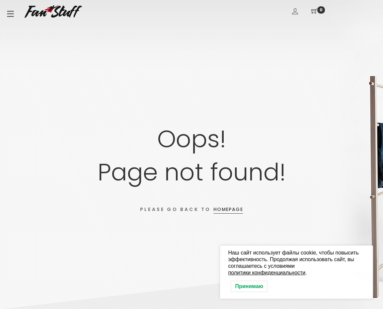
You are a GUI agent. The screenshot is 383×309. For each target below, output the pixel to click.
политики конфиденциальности (266, 272)
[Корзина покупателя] (314, 11)
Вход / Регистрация (295, 11)
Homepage (228, 209)
